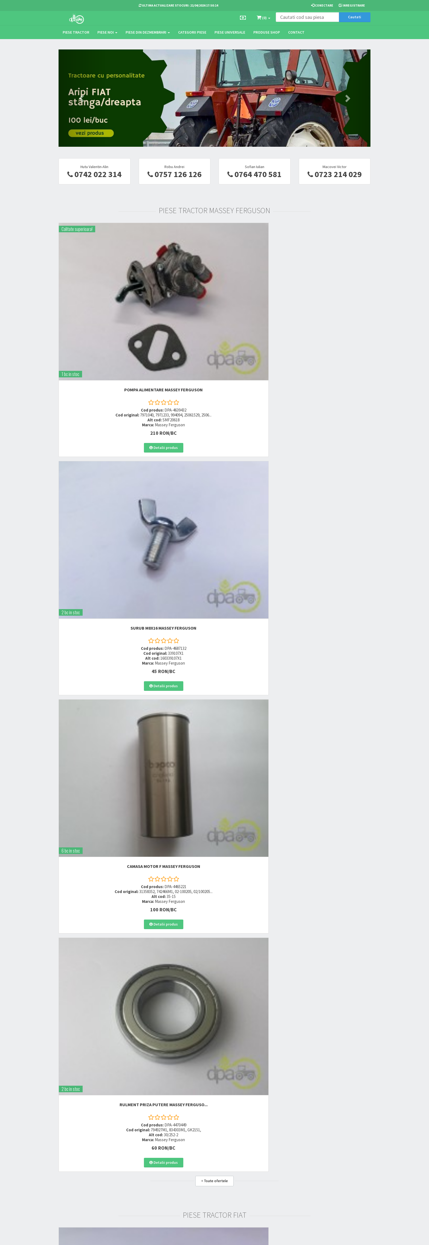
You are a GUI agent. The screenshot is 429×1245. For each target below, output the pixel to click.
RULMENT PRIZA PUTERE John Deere (334, 664)
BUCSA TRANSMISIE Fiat (255, 477)
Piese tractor (76, 32)
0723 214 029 (335, 174)
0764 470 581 (254, 174)
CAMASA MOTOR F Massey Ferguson (254, 288)
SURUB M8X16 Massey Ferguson (174, 286)
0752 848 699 (153, 1160)
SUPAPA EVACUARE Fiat (334, 477)
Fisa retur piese (207, 1187)
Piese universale (230, 32)
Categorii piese (192, 32)
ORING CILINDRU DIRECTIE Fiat (94, 477)
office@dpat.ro (156, 1186)
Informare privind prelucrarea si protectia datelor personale (271, 1163)
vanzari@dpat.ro (157, 1179)
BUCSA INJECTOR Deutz (174, 1032)
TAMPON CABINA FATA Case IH (94, 847)
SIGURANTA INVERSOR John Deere (94, 662)
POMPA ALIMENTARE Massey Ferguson (94, 288)
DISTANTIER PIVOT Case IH (254, 847)
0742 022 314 (94, 174)
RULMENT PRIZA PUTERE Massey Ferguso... (334, 288)
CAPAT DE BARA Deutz (254, 1032)
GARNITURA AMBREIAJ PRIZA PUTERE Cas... (334, 849)
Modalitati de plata (210, 1160)
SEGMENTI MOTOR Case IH (174, 847)
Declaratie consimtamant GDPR (268, 1188)
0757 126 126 (174, 174)
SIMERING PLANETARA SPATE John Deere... (174, 664)
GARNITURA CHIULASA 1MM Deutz (334, 1032)
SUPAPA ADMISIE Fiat (174, 477)
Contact (296, 32)
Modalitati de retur (209, 1167)
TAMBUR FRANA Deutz (94, 1032)
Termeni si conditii (263, 1152)
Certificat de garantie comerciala (211, 1177)
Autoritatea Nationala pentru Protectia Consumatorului (271, 1175)
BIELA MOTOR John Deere (254, 662)
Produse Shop (266, 32)
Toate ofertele (214, 367)
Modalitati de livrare (210, 1152)
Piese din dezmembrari (148, 32)
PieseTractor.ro (104, 1236)
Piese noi (107, 32)
